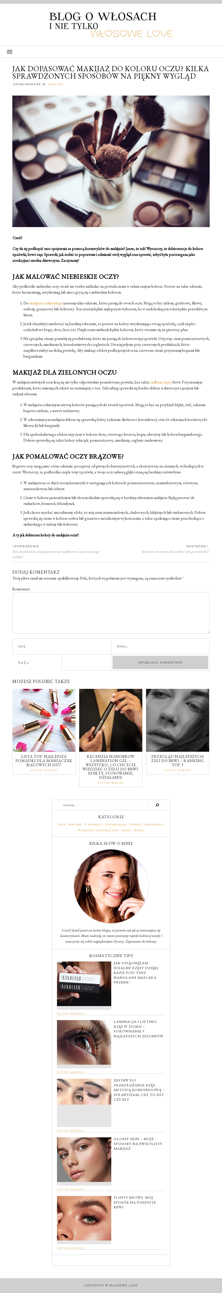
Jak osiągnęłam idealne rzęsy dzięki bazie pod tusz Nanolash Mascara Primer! (136, 972)
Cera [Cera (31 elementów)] (62, 824)
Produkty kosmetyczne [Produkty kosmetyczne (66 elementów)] (98, 830)
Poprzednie (25, 546)
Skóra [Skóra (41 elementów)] (126, 830)
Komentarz (21, 589)
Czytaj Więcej (44, 770)
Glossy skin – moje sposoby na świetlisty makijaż (138, 1143)
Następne (197, 546)
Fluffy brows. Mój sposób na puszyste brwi (135, 1202)
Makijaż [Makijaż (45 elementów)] (75, 824)
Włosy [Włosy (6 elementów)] (139, 830)
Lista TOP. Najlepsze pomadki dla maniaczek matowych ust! (44, 760)
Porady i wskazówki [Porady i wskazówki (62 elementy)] (146, 824)
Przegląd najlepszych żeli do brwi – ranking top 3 (177, 760)
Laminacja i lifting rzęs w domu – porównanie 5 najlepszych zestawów (139, 1028)
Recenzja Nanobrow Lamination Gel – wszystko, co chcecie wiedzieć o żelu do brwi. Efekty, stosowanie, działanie (110, 767)
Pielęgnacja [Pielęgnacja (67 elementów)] (115, 824)
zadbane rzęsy (160, 382)
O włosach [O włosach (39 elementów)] (94, 824)
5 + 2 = (23, 662)
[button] (111, 51)
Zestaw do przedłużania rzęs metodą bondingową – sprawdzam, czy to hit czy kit (139, 1090)
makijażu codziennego (45, 303)
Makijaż (55, 84)
